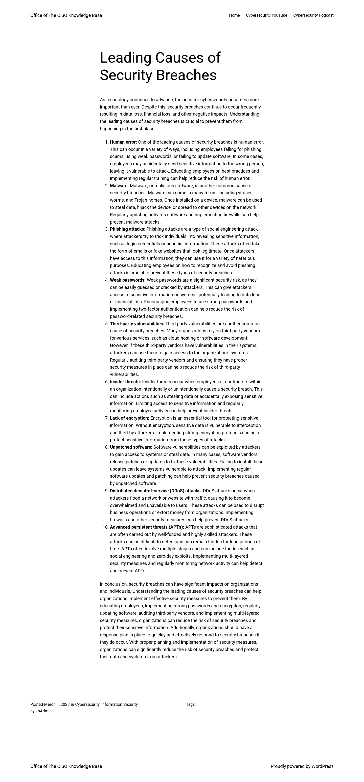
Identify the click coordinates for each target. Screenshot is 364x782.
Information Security (119, 704)
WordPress (323, 766)
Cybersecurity (87, 704)
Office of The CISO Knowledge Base (66, 15)
